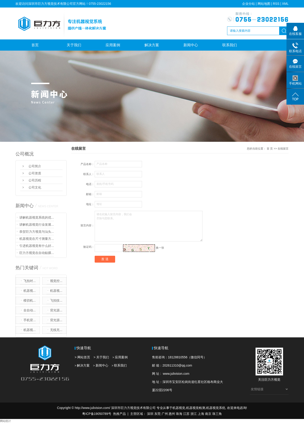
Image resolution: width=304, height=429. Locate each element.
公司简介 (34, 166)
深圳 (150, 414)
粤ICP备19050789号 (96, 414)
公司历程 (34, 180)
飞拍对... (29, 281)
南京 (208, 414)
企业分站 (248, 3)
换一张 (160, 247)
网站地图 (264, 3)
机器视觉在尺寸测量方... (36, 238)
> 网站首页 (82, 357)
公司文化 (34, 187)
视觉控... (56, 281)
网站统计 (5, 421)
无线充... (56, 330)
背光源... (56, 310)
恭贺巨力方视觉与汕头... (36, 231)
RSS (276, 3)
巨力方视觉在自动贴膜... (36, 253)
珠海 (179, 414)
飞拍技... (56, 300)
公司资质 (34, 173)
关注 (261, 379)
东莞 (157, 414)
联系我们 (229, 45)
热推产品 (119, 414)
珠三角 (217, 414)
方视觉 (275, 379)
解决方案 (151, 45)
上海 (201, 414)
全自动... (29, 310)
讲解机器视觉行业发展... (36, 224)
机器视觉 (178, 408)
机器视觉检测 (195, 408)
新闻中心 (190, 45)
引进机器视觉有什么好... (36, 246)
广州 (165, 414)
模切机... (29, 300)
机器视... (29, 290)
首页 (35, 45)
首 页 (270, 148)
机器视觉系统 (215, 408)
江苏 (186, 414)
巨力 (267, 379)
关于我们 (74, 45)
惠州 (172, 414)
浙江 (193, 414)
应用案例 (113, 45)
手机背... (29, 320)
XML (285, 3)
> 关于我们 (101, 357)
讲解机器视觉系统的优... (36, 217)
